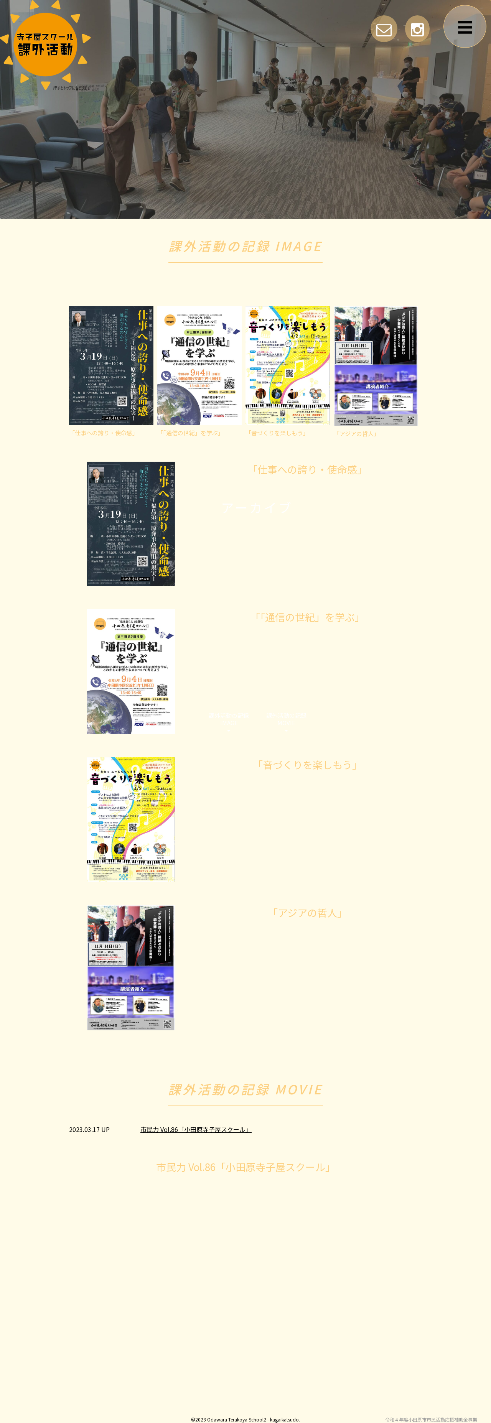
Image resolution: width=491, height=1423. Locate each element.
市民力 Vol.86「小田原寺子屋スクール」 (196, 1129)
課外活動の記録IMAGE (229, 722)
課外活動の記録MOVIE (286, 722)
